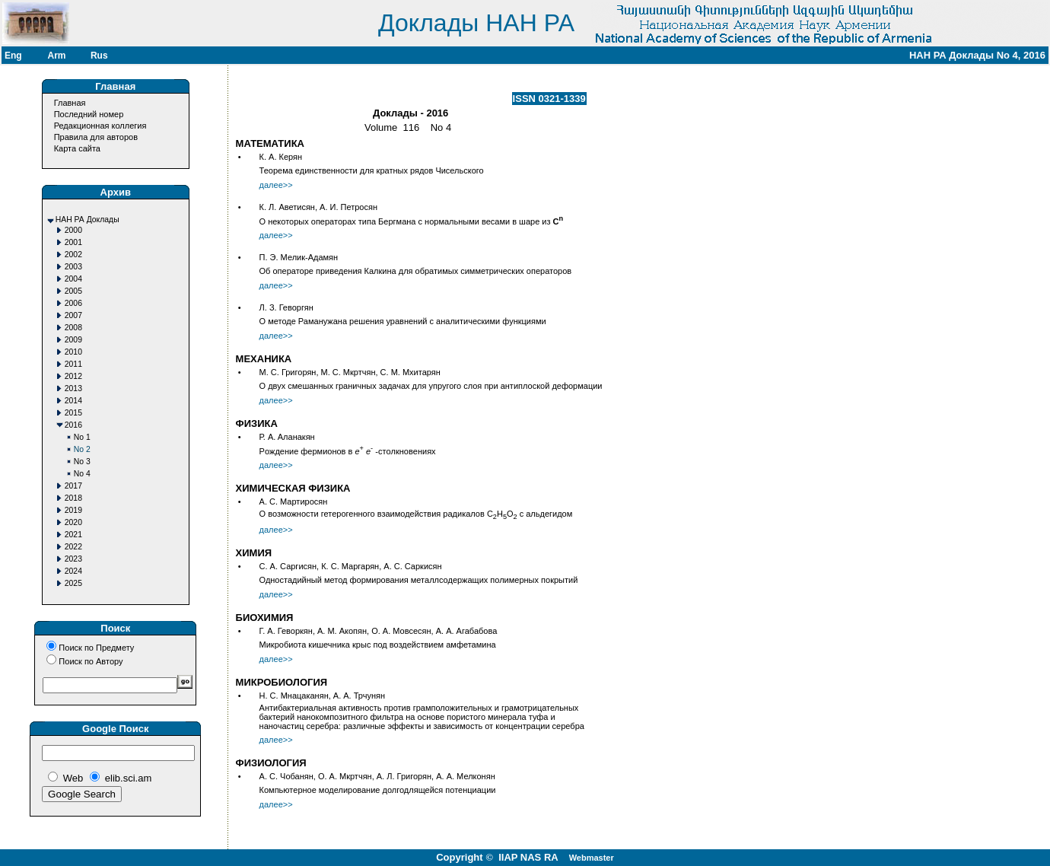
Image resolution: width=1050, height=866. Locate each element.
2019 (73, 510)
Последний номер (89, 114)
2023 (73, 559)
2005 (73, 291)
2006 (73, 303)
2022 (73, 547)
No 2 (82, 449)
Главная (70, 102)
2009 (73, 340)
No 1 (82, 437)
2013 (73, 388)
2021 (73, 534)
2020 (73, 522)
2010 (73, 352)
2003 (73, 267)
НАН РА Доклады (87, 219)
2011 (73, 364)
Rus (99, 55)
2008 (73, 327)
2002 (73, 254)
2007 (73, 315)
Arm (56, 55)
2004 (73, 279)
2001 (73, 242)
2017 (73, 486)
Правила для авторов (96, 137)
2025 (73, 583)
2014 (73, 400)
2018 (73, 498)
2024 (73, 571)
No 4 (82, 474)
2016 (73, 425)
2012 (73, 376)
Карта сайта (77, 148)
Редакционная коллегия (100, 125)
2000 (73, 230)
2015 (73, 413)
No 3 (82, 461)
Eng (13, 55)
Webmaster (591, 857)
